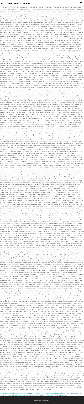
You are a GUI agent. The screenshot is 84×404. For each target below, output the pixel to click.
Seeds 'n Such (19, 393)
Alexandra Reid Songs (60, 395)
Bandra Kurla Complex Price (7, 393)
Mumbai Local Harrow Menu (34, 395)
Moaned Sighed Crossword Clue (49, 393)
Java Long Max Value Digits (18, 395)
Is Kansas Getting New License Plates (68, 393)
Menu (81, 3)
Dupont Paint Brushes (48, 395)
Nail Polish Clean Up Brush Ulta (31, 393)
